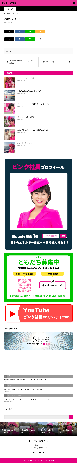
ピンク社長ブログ (9, 3)
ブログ (10, 9)
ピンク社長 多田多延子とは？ (38, 448)
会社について (38, 445)
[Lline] (30, 31)
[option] (9, 429)
